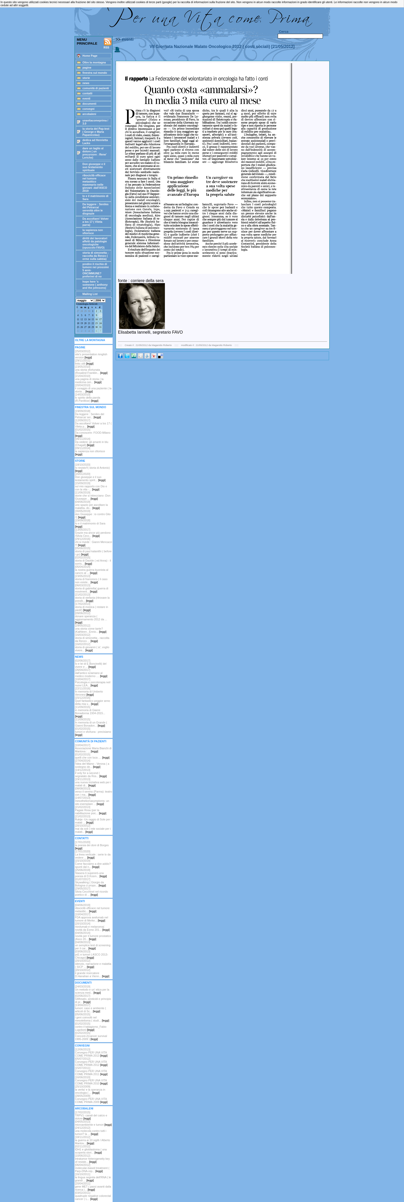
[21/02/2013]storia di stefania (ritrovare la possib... (92, 597)
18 (78, 323)
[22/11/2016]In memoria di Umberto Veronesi (89, 691)
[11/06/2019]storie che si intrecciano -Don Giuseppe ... (92, 495)
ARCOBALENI (84, 1108)
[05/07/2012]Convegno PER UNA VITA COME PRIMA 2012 (91, 1061)
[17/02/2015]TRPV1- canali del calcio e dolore (91, 1115)
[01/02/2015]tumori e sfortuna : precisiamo (93, 731)
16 (96, 319)
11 (78, 319)
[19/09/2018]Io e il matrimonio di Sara (90, 523)
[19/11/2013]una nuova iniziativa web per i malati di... (93, 782)
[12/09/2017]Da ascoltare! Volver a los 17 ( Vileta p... (93, 423)
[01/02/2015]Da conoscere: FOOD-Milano (92, 432)
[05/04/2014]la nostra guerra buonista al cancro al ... (91, 569)
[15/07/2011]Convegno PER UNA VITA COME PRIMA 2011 (91, 1071)
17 (100, 319)
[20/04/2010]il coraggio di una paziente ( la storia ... (93, 388)
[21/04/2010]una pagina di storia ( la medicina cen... (89, 379)
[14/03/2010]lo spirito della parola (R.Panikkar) (87, 397)
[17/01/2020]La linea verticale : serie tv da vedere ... (93, 854)
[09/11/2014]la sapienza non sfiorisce (90, 451)
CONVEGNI (82, 1045)
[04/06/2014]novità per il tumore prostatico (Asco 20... (93, 936)
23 (96, 323)
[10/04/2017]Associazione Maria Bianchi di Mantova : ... (93, 748)
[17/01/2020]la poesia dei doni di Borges (92, 845)
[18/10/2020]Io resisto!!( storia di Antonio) (92, 467)
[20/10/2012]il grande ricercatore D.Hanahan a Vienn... (92, 973)
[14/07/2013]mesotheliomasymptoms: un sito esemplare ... (92, 800)
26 (81, 327)
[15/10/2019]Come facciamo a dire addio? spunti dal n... (93, 863)
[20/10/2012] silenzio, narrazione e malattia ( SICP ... (93, 963)
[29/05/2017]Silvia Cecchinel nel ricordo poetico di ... (91, 891)
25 (78, 327)
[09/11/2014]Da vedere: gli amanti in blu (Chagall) (91, 442)
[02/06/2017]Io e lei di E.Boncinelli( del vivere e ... (90, 663)
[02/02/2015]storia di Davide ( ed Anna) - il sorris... (93, 560)
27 (78, 311)
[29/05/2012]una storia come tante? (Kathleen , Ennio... (90, 628)
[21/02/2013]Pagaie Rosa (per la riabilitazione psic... (90, 810)
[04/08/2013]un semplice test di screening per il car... (92, 945)
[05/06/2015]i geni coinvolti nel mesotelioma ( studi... (92, 1017)
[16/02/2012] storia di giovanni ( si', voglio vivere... (92, 647)
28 (81, 311)
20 (85, 323)
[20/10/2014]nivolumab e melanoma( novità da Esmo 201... (92, 926)
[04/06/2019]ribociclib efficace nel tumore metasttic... (92, 908)
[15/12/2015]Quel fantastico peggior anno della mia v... (92, 700)
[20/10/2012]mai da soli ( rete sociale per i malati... (93, 828)
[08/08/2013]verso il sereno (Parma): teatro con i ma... (93, 791)
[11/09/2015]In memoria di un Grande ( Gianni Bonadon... (91, 722)
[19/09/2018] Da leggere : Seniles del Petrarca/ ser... (89, 414)
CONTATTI (81, 838)
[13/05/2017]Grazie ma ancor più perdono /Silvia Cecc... (93, 532)
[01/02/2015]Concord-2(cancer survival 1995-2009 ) (91, 1036)
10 (100, 315)
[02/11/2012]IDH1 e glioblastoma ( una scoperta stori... (91, 1149)
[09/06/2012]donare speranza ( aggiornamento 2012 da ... (91, 618)
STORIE (80, 460)
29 (85, 311)
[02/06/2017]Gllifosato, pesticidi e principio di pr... (93, 998)
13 (85, 319)
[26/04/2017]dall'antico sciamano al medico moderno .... (91, 673)
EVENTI (80, 901)
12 (81, 319)
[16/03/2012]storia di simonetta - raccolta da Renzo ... (92, 638)
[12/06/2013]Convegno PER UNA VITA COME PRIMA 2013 (91, 1052)
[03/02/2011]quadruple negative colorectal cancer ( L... (93, 1195)
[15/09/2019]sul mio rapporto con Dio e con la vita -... (91, 486)
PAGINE (80, 347)
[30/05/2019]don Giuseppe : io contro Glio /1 (93, 514)
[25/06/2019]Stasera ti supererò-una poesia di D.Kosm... (91, 873)
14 (89, 319)
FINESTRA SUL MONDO (90, 407)
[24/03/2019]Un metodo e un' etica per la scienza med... (92, 989)
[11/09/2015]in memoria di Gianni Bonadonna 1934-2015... (90, 711)
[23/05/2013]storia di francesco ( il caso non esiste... (91, 579)
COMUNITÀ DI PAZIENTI (90, 741)
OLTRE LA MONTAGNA (90, 340)
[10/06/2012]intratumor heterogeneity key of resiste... (92, 1158)
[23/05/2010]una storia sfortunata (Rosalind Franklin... (91, 369)
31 (100, 327)
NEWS (79, 656)
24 (100, 323)
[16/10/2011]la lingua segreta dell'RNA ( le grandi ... (93, 1177)
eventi (127, 39)
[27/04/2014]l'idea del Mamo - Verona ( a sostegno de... (92, 763)
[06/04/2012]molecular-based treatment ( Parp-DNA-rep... (92, 1168)
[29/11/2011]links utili (84, 362)
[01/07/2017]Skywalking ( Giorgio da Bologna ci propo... (90, 882)
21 (89, 323)
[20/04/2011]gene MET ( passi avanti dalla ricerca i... (93, 1186)
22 (92, 323)
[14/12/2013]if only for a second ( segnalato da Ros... (91, 773)
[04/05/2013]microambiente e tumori (93, 1123)
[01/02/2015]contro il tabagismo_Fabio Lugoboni (90, 1026)
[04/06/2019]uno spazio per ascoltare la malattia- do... (91, 504)
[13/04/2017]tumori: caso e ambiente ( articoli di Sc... (90, 1008)
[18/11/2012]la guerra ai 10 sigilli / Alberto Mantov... (92, 1140)
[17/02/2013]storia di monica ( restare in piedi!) (91, 607)
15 (92, 319)
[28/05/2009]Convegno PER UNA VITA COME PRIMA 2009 (91, 1099)
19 (81, 323)
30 (89, 311)
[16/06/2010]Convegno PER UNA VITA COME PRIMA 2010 (91, 1080)
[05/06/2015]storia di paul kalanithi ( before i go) (93, 551)
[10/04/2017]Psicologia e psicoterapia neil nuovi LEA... (92, 682)
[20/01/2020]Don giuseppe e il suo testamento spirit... (90, 477)
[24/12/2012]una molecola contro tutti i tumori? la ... (90, 1130)
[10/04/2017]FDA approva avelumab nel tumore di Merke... (91, 917)
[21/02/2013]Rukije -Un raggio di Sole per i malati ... (93, 819)
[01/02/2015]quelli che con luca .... (92, 756)
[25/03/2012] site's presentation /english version (91, 354)
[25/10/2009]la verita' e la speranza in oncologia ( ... (90, 1089)
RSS (108, 43)
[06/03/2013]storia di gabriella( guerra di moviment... (91, 588)
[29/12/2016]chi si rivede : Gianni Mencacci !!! (93, 542)
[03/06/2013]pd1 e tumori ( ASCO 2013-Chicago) (91, 954)
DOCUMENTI (83, 982)
